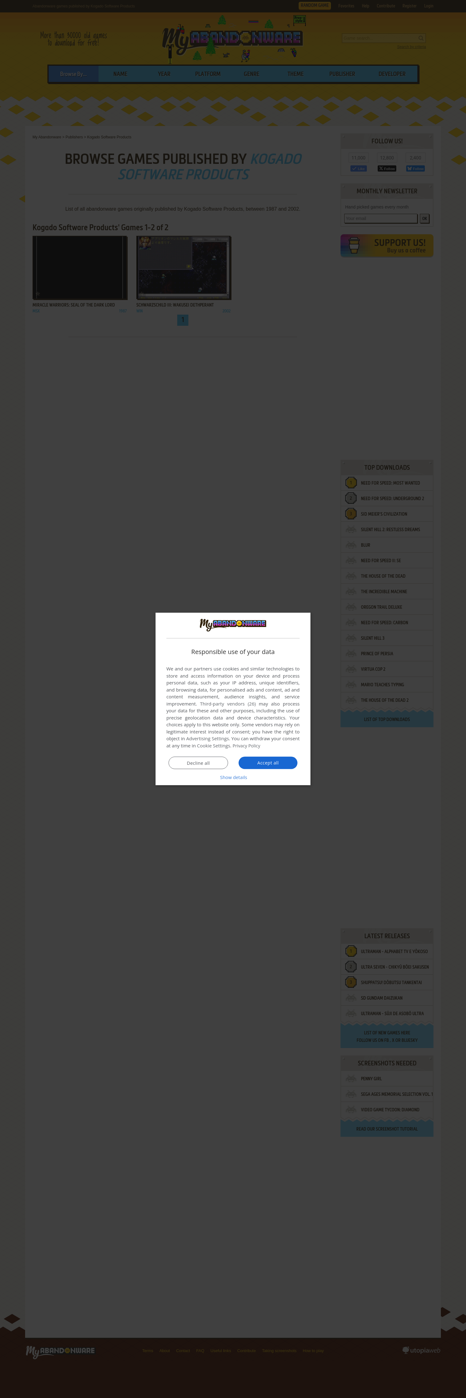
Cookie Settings (213, 745)
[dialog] (233, 699)
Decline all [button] (198, 763)
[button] (233, 777)
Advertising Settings (207, 738)
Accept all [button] (268, 762)
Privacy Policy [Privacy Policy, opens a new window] (247, 745)
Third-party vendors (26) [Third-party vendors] (228, 704)
